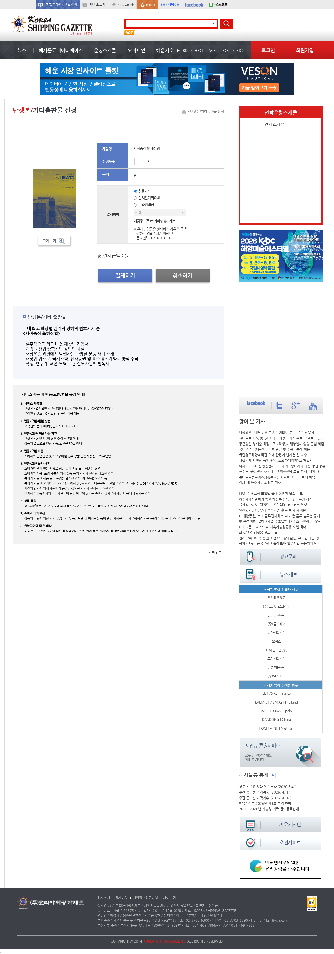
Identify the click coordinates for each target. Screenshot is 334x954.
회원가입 (305, 50)
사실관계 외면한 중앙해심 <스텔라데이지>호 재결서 (276, 461)
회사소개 (103, 897)
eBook (150, 5)
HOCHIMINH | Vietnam (276, 728)
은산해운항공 (276, 597)
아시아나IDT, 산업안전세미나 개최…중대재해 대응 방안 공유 (282, 466)
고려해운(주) (276, 658)
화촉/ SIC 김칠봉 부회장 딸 (258, 533)
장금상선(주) (276, 615)
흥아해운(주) (276, 632)
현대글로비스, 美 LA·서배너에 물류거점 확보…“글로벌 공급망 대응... (283, 438)
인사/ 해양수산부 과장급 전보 (260, 483)
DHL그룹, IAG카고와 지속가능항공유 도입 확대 (272, 527)
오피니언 (136, 50)
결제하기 (125, 275)
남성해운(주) (276, 667)
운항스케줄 (105, 50)
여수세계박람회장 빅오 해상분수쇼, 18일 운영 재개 (275, 499)
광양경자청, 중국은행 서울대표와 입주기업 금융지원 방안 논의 (282, 543)
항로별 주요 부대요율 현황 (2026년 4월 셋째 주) (270, 787)
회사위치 (121, 897)
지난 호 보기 (97, 5)
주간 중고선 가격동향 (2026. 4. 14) (265, 792)
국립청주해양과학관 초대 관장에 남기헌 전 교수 (273, 455)
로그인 (268, 50)
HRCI (199, 50)
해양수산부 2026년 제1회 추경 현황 (265, 803)
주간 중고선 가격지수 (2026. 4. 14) (265, 798)
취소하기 (183, 275)
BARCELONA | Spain (276, 710)
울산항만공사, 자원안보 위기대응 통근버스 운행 (273, 505)
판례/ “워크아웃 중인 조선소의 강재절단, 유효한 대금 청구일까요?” (282, 538)
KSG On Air (125, 5)
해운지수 (165, 50)
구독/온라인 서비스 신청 (61, 5)
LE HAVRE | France (277, 693)
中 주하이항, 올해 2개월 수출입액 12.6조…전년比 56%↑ (280, 521)
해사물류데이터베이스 (61, 50)
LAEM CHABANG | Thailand (276, 702)
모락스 (276, 641)
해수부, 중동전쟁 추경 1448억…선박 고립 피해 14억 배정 (281, 471)
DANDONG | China (276, 719)
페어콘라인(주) (276, 650)
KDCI (240, 50)
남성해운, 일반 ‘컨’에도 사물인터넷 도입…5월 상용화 (276, 433)
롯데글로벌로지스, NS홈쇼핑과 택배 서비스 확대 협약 (277, 477)
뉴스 (21, 50)
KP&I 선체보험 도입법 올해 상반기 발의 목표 (271, 493)
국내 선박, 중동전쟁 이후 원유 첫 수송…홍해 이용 (274, 449)
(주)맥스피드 (276, 676)
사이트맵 (169, 897)
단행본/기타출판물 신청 (207, 111)
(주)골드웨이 (276, 624)
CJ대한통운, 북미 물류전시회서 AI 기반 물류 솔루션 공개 (279, 516)
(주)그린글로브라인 (276, 606)
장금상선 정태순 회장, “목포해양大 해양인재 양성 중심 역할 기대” (283, 444)
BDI (185, 50)
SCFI (212, 50)
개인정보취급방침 (145, 897)
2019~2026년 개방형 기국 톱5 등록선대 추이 (270, 809)
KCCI (226, 50)
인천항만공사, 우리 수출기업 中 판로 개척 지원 (272, 510)
